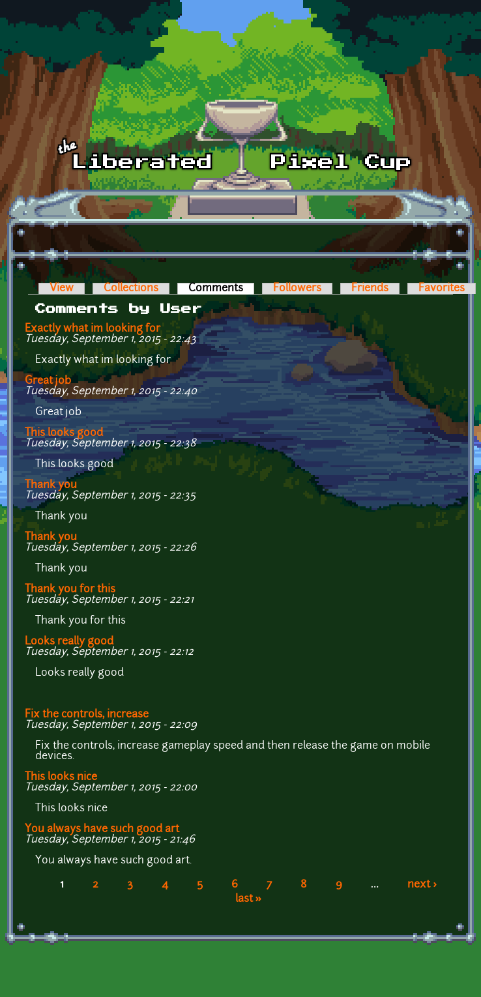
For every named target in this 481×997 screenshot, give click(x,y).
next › (422, 885)
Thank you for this (70, 590)
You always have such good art (102, 829)
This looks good (64, 433)
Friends (369, 288)
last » (248, 899)
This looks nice (61, 777)
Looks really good (72, 642)
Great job (48, 381)
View (62, 288)
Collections (131, 288)
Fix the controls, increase (87, 715)
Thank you (51, 485)
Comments (221, 288)
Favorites (441, 288)
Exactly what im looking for (92, 329)
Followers (297, 288)
